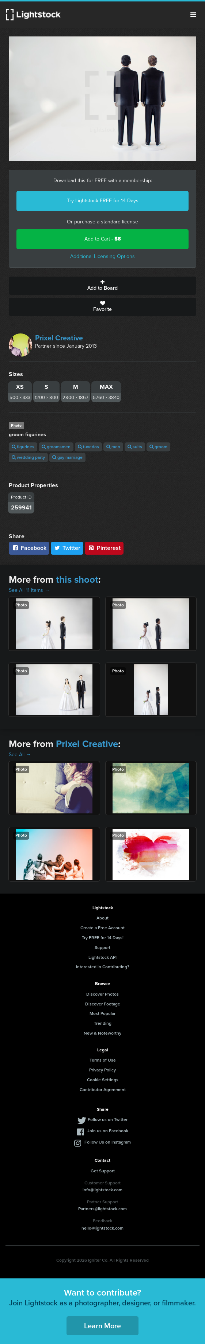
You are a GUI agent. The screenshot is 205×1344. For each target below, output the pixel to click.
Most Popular (102, 1013)
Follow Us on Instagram (107, 1142)
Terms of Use (103, 1060)
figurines (23, 447)
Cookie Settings (102, 1080)
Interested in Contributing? (102, 967)
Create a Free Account (102, 928)
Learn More (102, 1325)
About (102, 918)
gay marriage (67, 457)
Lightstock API (102, 957)
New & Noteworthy (102, 1033)
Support (102, 947)
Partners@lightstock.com (102, 1209)
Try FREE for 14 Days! (103, 937)
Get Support (103, 1171)
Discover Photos (102, 994)
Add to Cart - (102, 239)
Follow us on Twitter (108, 1119)
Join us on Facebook (107, 1131)
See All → (20, 754)
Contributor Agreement (103, 1089)
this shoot (77, 579)
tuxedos (88, 447)
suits (135, 447)
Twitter (67, 548)
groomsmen (56, 447)
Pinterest (104, 548)
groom (158, 447)
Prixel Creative (59, 337)
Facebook (29, 548)
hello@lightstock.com (102, 1228)
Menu (193, 14)
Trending (102, 1023)
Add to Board (102, 286)
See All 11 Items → (29, 590)
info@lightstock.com (102, 1190)
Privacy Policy (102, 1070)
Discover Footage (102, 1004)
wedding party (28, 457)
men (113, 447)
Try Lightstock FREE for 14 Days (102, 200)
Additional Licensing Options (102, 256)
